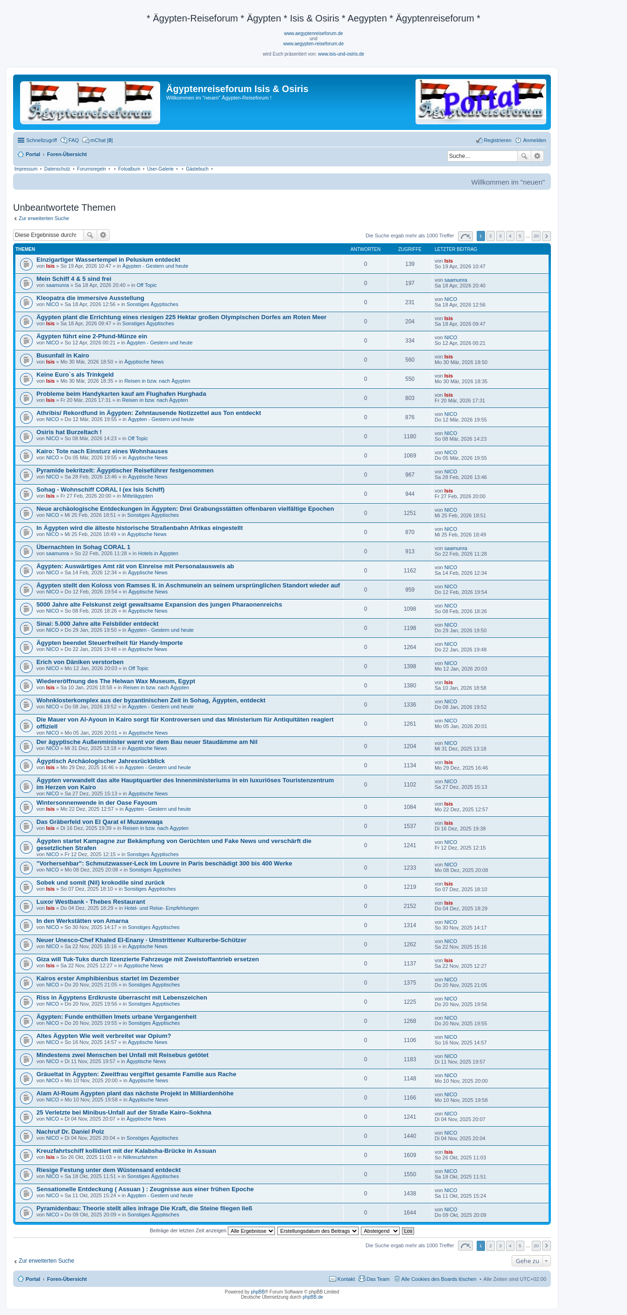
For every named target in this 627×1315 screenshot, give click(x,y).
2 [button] (490, 235)
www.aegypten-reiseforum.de (313, 43)
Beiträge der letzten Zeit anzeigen (212, 1230)
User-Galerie (160, 169)
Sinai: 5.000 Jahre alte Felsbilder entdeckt (97, 623)
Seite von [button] (465, 236)
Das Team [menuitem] (377, 1279)
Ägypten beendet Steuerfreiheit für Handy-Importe (109, 642)
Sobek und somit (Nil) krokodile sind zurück (100, 882)
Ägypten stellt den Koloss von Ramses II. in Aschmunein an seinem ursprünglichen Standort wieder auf (188, 585)
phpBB (258, 1291)
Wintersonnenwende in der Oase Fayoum (96, 802)
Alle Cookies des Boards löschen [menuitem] (439, 1279)
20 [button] (536, 235)
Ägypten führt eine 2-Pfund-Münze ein (91, 336)
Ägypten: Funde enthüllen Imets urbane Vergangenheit (116, 1016)
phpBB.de (313, 1297)
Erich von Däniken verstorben (80, 661)
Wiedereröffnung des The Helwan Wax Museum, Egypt (115, 681)
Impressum (25, 169)
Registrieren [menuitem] (497, 140)
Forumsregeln (91, 169)
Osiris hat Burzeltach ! (69, 432)
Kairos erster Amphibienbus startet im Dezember (107, 978)
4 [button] (510, 235)
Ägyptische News (143, 361)
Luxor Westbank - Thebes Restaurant (90, 901)
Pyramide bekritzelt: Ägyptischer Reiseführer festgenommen (125, 470)
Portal (33, 154)
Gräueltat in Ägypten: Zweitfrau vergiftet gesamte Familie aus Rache (136, 1074)
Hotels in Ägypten (158, 553)
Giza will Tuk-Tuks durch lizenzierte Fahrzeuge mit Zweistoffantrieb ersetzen (147, 959)
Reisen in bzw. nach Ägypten (157, 381)
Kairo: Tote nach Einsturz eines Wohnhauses (102, 451)
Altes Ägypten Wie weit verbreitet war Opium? (103, 1035)
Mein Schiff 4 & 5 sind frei (73, 278)
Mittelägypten (137, 496)
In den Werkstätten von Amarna (82, 920)
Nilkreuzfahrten (140, 1157)
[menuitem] (97, 140)
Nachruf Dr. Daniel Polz (70, 1131)
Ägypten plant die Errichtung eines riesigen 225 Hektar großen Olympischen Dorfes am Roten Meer (181, 317)
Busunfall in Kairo (62, 355)
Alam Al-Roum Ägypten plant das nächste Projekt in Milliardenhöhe (134, 1093)
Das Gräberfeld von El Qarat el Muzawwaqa (99, 821)
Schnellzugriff (41, 140)
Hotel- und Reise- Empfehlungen (161, 908)
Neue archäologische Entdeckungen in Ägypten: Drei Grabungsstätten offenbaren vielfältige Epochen (185, 508)
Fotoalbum (129, 169)
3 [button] (500, 235)
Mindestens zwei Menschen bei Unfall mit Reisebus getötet (122, 1054)
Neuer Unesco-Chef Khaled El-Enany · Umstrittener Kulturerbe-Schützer (141, 939)
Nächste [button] (546, 236)
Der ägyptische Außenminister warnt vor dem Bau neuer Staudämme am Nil (147, 741)
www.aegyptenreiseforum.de (313, 33)
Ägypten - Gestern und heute (155, 266)
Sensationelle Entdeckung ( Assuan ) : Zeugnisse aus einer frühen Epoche (145, 1189)
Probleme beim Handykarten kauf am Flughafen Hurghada (121, 393)
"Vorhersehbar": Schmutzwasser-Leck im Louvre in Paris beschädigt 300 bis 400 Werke (164, 863)
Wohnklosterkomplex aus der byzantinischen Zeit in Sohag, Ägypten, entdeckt (151, 700)
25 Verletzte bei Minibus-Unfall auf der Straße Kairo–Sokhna (123, 1112)
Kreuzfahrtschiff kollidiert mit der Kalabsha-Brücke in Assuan (126, 1150)
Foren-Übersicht (67, 1279)
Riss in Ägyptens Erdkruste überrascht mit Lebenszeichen (121, 997)
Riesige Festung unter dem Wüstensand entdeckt (108, 1169)
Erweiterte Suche (537, 156)
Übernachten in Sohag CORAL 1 (83, 546)
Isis (50, 266)
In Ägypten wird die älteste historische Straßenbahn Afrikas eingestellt (139, 527)
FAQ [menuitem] (74, 140)
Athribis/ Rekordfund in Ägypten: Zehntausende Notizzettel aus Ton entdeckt (148, 412)
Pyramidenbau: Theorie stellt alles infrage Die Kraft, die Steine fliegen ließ (144, 1208)
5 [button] (520, 235)
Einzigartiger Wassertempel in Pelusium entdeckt (108, 259)
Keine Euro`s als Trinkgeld (75, 374)
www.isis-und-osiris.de (341, 54)
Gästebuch (197, 169)
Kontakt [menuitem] (346, 1279)
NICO (52, 304)
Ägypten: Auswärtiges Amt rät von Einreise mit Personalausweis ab (135, 566)
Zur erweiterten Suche (44, 218)
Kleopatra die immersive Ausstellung (90, 297)
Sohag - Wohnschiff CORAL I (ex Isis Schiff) (100, 489)
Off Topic (147, 285)
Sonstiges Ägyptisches (152, 304)
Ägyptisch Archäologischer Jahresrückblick (100, 761)
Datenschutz (57, 169)
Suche (524, 156)
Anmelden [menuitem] (534, 140)
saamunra (57, 285)
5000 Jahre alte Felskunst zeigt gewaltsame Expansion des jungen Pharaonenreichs (159, 604)
